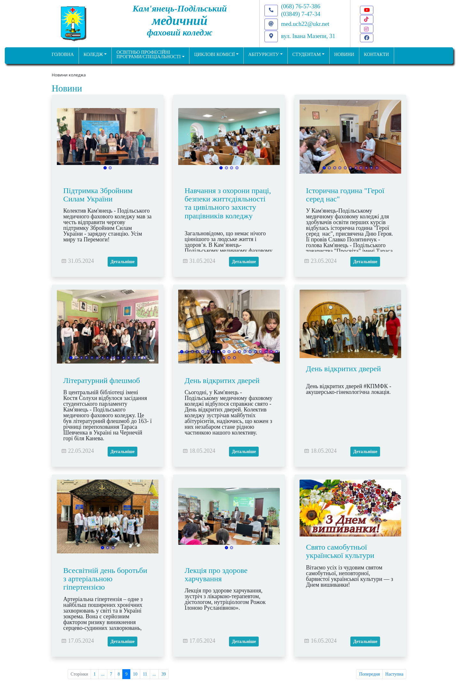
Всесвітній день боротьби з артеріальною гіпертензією (105, 578)
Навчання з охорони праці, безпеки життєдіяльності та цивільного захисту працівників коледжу (228, 203)
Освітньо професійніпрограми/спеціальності (149, 54)
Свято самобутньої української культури (340, 551)
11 (145, 674)
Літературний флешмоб (101, 380)
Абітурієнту (263, 54)
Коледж (93, 54)
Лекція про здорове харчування (216, 574)
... (103, 674)
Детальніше (122, 261)
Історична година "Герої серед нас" (345, 194)
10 (135, 674)
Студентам (306, 54)
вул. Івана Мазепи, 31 (308, 36)
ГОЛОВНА (63, 54)
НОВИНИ (344, 54)
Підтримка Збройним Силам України (98, 194)
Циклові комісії (214, 54)
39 (163, 674)
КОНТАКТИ (376, 54)
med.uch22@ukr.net (305, 23)
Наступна (394, 674)
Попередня (369, 674)
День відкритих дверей (222, 380)
